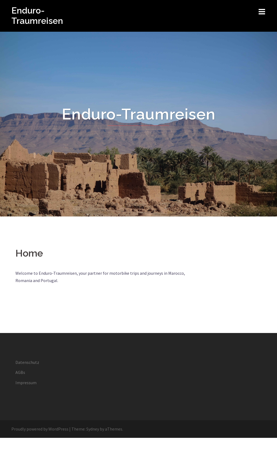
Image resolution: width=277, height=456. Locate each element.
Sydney (92, 429)
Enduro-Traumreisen (37, 15)
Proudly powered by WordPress (39, 429)
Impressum (26, 382)
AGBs (20, 372)
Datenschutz (27, 362)
